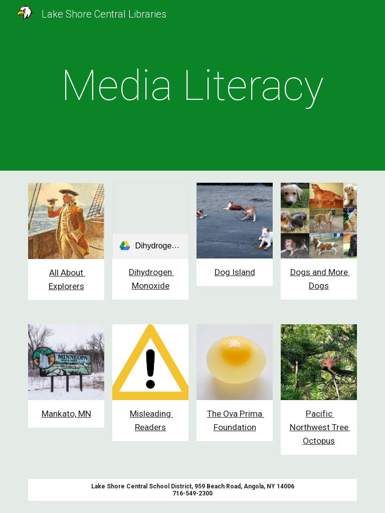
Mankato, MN (66, 414)
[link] (150, 221)
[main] (192, 85)
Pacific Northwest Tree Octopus (320, 427)
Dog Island (235, 272)
